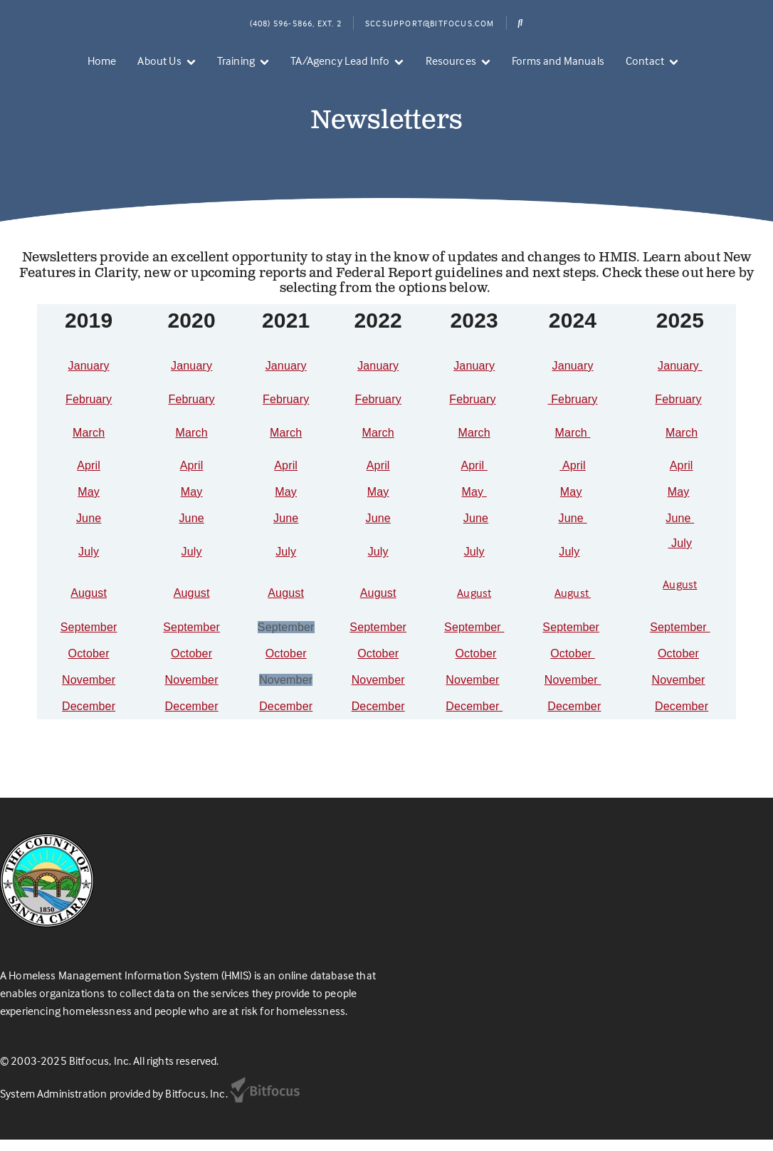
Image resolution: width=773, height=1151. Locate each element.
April (88, 477)
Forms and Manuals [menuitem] (558, 60)
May (89, 503)
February (88, 411)
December (88, 718)
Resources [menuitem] (451, 60)
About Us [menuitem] (159, 60)
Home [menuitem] (102, 60)
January (89, 377)
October (89, 665)
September (89, 638)
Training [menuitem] (236, 60)
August (88, 604)
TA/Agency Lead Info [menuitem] (339, 60)
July (88, 563)
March (89, 444)
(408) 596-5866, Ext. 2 (296, 23)
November (88, 691)
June (88, 530)
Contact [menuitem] (645, 60)
